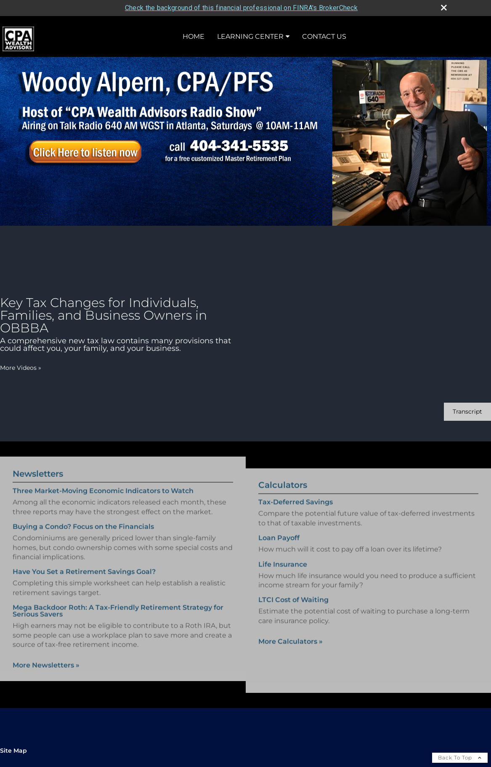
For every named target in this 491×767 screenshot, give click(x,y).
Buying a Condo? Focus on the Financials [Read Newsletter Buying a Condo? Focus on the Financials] (83, 520)
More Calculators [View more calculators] (290, 648)
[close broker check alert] (444, 7)
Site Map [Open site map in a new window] (13, 750)
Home (193, 36)
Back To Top (460, 757)
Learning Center (250, 36)
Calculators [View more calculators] (282, 492)
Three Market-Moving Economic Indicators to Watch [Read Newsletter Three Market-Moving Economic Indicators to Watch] (103, 484)
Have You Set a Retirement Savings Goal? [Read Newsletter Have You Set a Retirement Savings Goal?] (84, 565)
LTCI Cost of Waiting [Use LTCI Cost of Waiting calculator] (293, 607)
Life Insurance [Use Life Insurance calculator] (282, 571)
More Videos (20, 368)
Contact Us (324, 36)
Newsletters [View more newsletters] (38, 467)
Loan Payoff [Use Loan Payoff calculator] (279, 545)
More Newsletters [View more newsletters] (46, 659)
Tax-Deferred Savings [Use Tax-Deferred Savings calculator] (295, 509)
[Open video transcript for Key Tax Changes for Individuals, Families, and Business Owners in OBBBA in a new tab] (467, 412)
